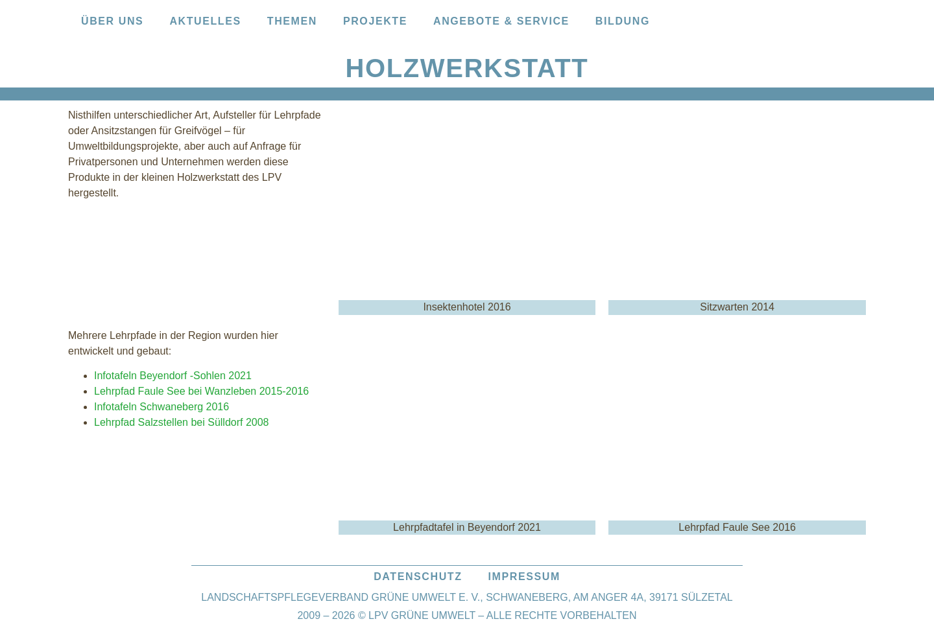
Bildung (622, 21)
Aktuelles (205, 21)
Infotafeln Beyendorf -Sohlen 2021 (173, 375)
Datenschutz (418, 576)
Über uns (112, 21)
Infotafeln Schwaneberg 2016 (161, 406)
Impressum (524, 576)
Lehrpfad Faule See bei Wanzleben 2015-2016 (201, 391)
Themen (292, 21)
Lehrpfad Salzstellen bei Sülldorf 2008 (181, 422)
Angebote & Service (501, 21)
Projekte (375, 21)
